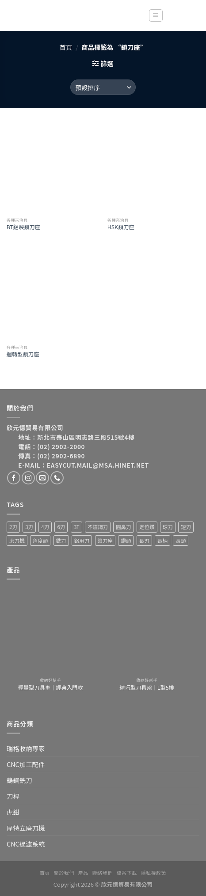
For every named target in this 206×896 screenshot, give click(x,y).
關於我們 (64, 872)
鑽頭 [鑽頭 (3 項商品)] (126, 540)
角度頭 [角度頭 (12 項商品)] (40, 540)
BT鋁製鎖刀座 (23, 227)
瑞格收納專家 (26, 748)
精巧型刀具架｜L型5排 (146, 688)
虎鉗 (13, 812)
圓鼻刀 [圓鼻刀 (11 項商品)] (123, 526)
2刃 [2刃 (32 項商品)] (13, 526)
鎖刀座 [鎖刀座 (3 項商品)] (105, 540)
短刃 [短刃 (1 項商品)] (186, 526)
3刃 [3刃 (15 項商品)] (29, 526)
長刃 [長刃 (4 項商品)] (144, 540)
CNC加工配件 (26, 764)
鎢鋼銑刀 (19, 780)
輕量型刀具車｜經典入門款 (50, 688)
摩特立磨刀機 (26, 827)
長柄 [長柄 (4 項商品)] (162, 540)
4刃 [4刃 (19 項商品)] (45, 526)
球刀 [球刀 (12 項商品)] (168, 526)
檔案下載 (127, 872)
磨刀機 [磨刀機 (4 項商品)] (17, 540)
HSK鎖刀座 (120, 227)
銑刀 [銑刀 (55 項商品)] (61, 540)
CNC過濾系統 (26, 843)
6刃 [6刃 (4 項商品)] (61, 526)
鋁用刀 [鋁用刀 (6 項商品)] (82, 540)
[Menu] (155, 15)
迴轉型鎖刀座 (23, 354)
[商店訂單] (103, 87)
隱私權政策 (154, 872)
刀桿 (13, 796)
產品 (83, 872)
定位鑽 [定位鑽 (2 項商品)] (147, 526)
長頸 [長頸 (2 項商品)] (180, 540)
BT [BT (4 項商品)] (76, 526)
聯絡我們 (102, 872)
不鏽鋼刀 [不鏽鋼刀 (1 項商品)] (98, 526)
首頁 (66, 47)
